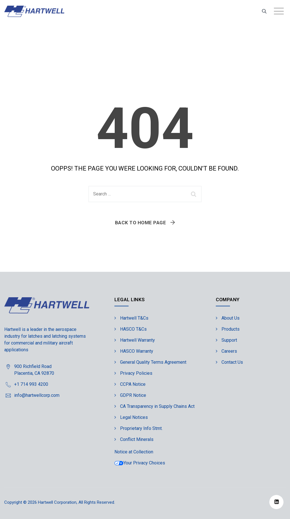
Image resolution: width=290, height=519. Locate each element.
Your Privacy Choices (139, 463)
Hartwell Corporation (57, 502)
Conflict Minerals (136, 439)
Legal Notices (134, 417)
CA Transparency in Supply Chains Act (157, 406)
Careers (229, 351)
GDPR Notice (133, 395)
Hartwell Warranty (137, 340)
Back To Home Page (140, 222)
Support (229, 340)
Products (230, 329)
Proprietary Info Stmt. (141, 428)
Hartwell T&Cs (134, 318)
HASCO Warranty (136, 351)
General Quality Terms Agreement (153, 362)
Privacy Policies (136, 373)
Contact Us (232, 362)
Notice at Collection (133, 452)
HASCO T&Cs (133, 329)
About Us (230, 318)
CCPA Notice (133, 384)
